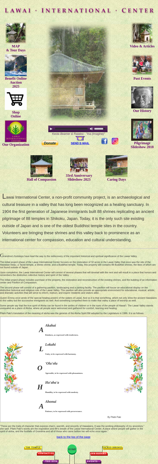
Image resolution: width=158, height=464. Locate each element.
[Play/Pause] (51, 129)
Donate (50, 143)
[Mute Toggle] (91, 129)
